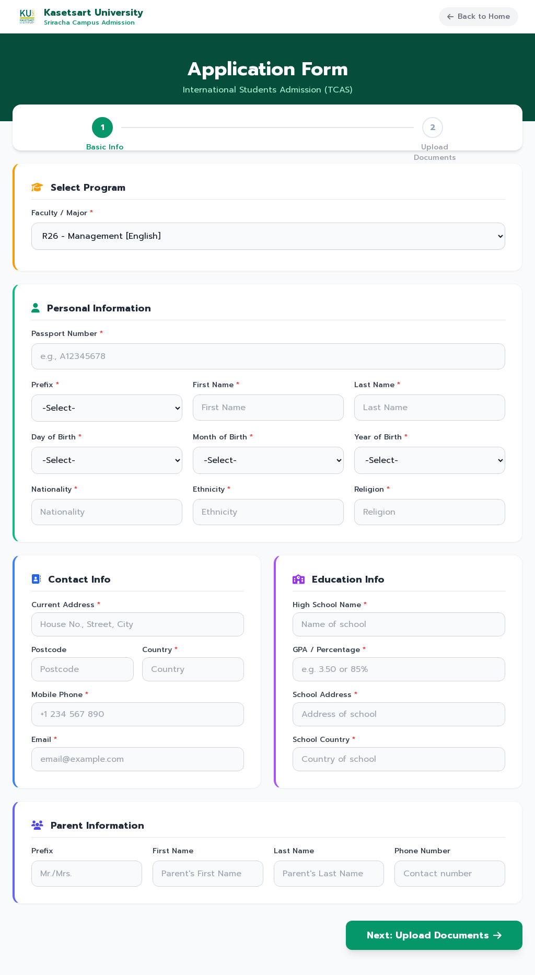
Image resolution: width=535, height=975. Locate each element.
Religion (372, 489)
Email (44, 740)
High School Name (330, 605)
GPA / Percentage (329, 650)
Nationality (54, 489)
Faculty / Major (62, 213)
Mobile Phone (59, 695)
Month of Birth (223, 437)
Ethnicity (211, 489)
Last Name (377, 385)
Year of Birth (381, 437)
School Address (325, 695)
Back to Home (478, 16)
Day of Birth (56, 437)
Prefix (45, 385)
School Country (324, 740)
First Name (216, 385)
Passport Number (67, 334)
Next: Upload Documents (434, 935)
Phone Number (422, 851)
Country (160, 650)
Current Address (65, 605)
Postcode (48, 650)
